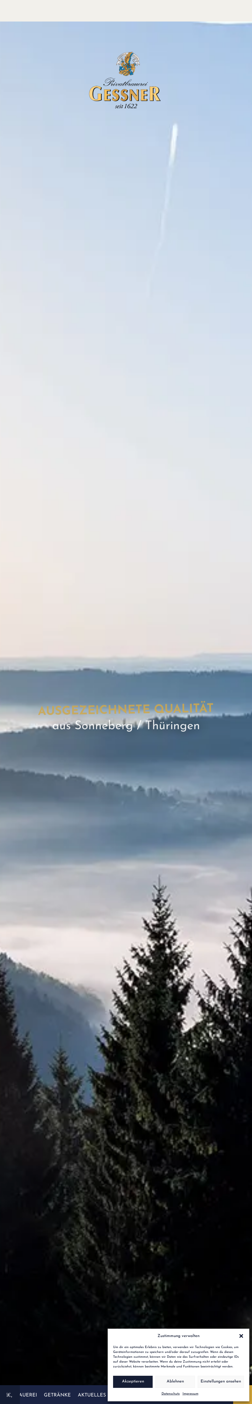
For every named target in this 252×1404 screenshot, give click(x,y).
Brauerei (25, 1395)
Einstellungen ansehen (221, 1382)
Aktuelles (92, 1395)
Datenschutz (171, 1393)
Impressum (190, 1393)
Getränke (57, 1395)
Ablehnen (175, 1382)
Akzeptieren (133, 1382)
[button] (241, 1336)
